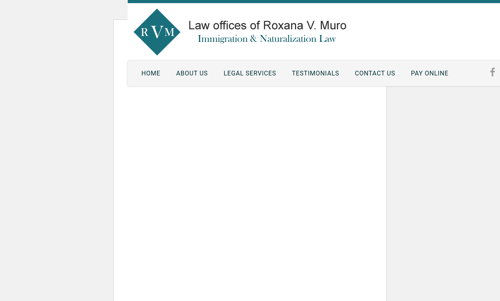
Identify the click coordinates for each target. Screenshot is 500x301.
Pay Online (429, 73)
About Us (192, 73)
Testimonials (315, 73)
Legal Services (249, 73)
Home (151, 73)
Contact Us (375, 73)
